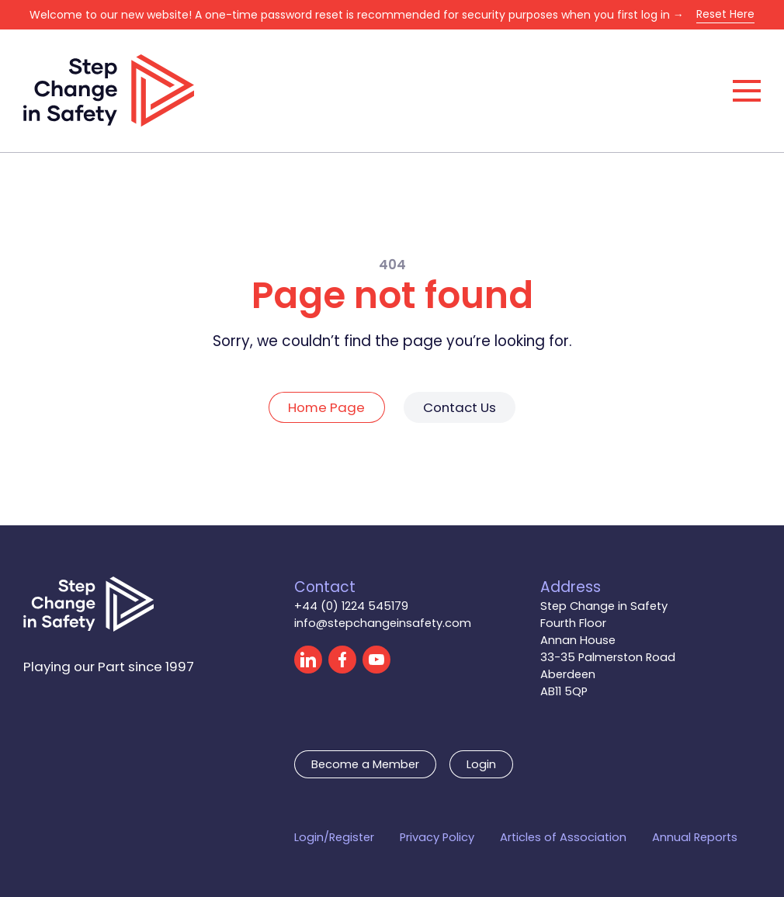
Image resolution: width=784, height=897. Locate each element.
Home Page (326, 407)
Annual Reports (694, 837)
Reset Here (725, 14)
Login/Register (334, 837)
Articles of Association (563, 837)
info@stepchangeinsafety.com (382, 623)
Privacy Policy (437, 837)
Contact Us (459, 407)
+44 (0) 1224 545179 (351, 606)
